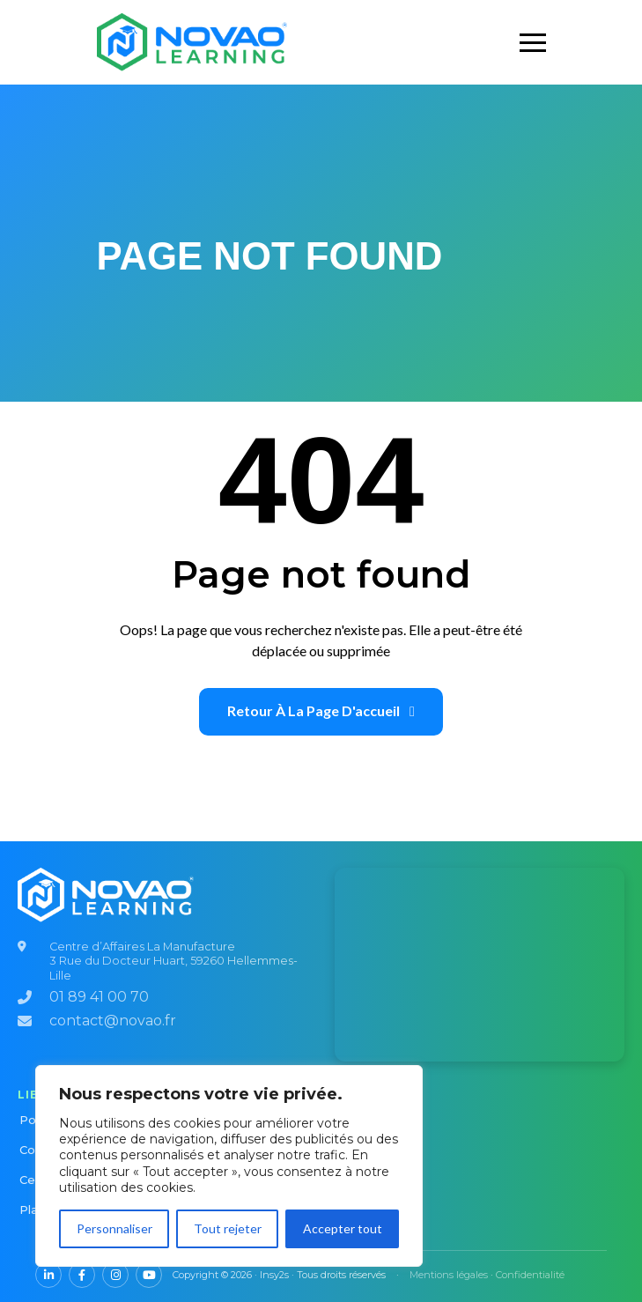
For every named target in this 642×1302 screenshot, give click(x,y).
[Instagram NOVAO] (115, 1274)
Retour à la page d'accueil (321, 710)
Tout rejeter (228, 1228)
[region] (229, 1166)
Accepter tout (342, 1228)
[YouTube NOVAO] (149, 1274)
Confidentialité (530, 1275)
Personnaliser (114, 1228)
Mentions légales (449, 1275)
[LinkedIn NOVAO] (48, 1274)
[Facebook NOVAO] (82, 1274)
